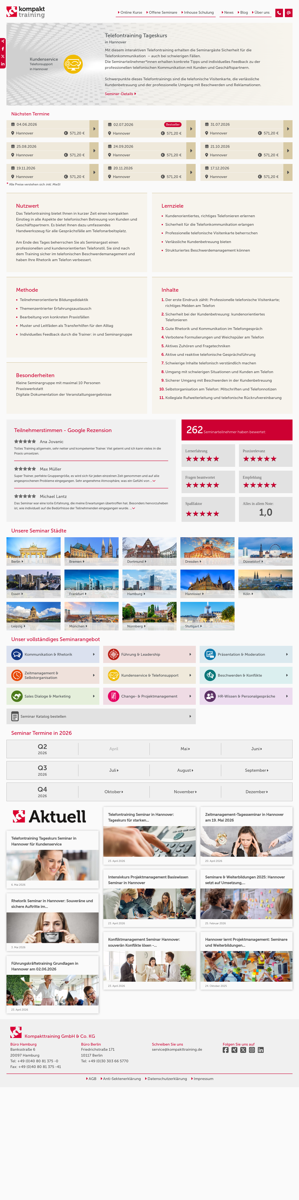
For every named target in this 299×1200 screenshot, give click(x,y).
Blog (242, 12)
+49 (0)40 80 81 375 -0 (37, 1061)
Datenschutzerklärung (166, 1078)
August (185, 770)
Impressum (202, 1078)
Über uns (261, 12)
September (256, 770)
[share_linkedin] (3, 64)
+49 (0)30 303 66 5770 (108, 1061)
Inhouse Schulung (197, 12)
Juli (113, 770)
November (185, 791)
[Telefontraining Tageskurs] (279, 13)
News (227, 12)
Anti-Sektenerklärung (120, 1078)
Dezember (257, 791)
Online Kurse (130, 12)
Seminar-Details (120, 93)
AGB (91, 1078)
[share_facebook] (3, 49)
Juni (256, 748)
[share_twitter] (3, 57)
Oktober (113, 791)
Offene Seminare (161, 12)
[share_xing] (3, 42)
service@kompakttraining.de (177, 1049)
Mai (185, 748)
